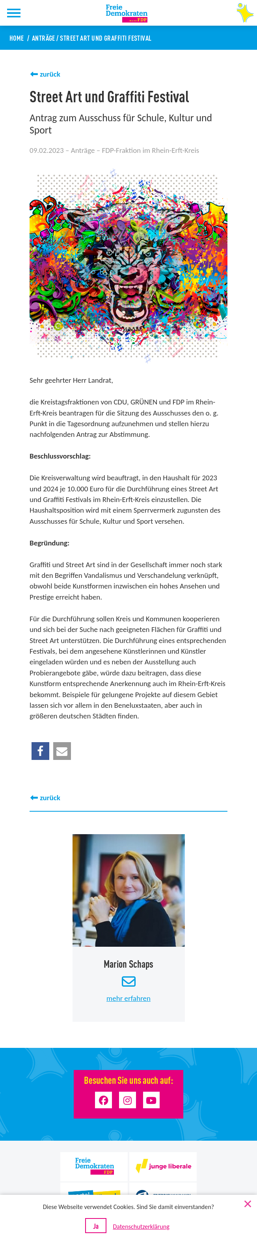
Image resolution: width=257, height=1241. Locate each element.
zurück (50, 74)
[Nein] (247, 1202)
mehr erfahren (128, 998)
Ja (96, 1225)
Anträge (43, 37)
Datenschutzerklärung (141, 1226)
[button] (40, 751)
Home (16, 37)
